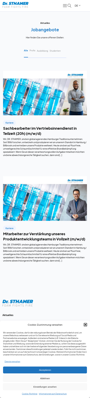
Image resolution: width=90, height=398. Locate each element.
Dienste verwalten (12, 361)
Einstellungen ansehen (45, 386)
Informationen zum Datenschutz (53, 394)
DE (76, 5)
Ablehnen (45, 378)
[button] (85, 324)
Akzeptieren (45, 370)
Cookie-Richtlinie (29, 394)
